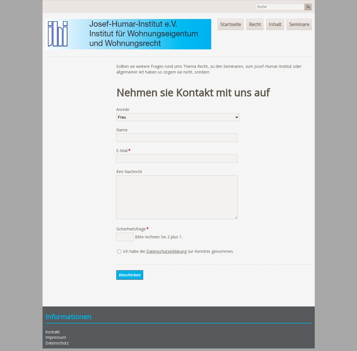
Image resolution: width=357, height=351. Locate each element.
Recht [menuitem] (255, 24)
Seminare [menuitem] (299, 24)
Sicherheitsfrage (132, 229)
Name (122, 130)
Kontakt (52, 332)
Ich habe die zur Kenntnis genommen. (178, 251)
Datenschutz (57, 343)
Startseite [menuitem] (230, 24)
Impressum (55, 337)
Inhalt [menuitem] (275, 24)
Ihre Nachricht (129, 171)
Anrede (122, 109)
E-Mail (125, 150)
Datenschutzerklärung (166, 251)
